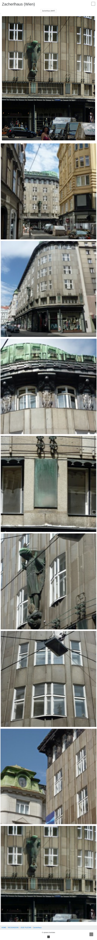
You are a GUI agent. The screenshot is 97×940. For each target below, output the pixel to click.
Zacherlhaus (37, 927)
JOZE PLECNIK (25, 927)
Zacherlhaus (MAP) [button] (48, 11)
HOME (4, 927)
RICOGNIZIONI (13, 927)
